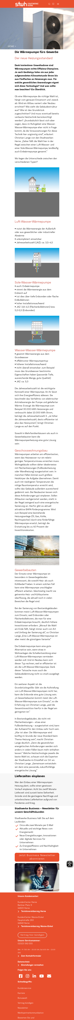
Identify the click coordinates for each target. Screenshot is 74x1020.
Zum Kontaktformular (31, 956)
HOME (11, 46)
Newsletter (23, 1008)
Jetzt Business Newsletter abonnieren (37, 857)
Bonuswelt (22, 998)
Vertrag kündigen (25, 1003)
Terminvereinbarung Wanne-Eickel (37, 926)
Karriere (21, 993)
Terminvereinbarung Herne (33, 911)
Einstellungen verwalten (32, 965)
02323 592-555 (25, 944)
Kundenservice (24, 988)
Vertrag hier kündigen (32, 935)
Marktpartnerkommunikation (31, 1013)
